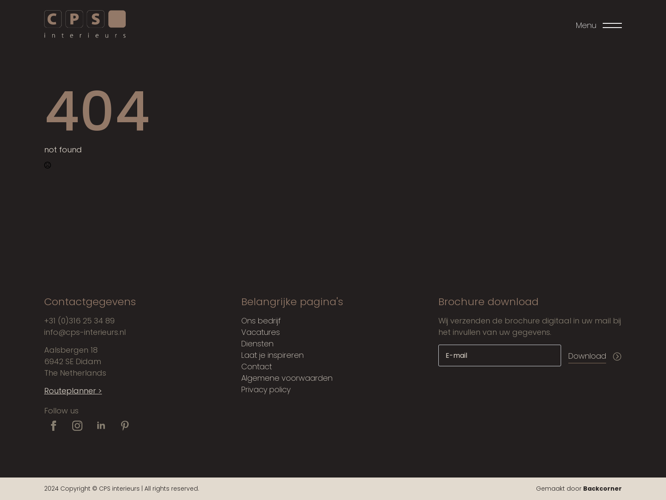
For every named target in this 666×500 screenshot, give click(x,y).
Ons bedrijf (261, 320)
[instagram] (77, 425)
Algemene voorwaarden (287, 378)
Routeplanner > (73, 390)
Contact (256, 366)
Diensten (257, 343)
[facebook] (53, 425)
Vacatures (260, 332)
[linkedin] (101, 425)
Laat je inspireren (272, 355)
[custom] (125, 425)
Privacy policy (266, 389)
